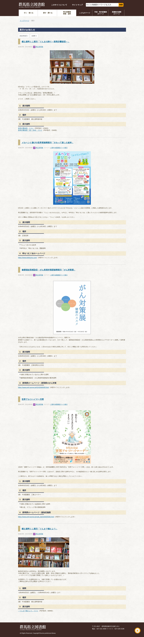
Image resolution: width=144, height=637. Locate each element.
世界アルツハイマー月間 (33, 399)
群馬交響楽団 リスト (26, 128)
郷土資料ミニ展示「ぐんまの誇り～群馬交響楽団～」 (46, 42)
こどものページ (84, 13)
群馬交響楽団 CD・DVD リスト (30, 130)
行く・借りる (28, 13)
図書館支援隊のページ (116, 13)
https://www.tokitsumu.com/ (27, 257)
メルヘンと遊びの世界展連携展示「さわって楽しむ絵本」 (48, 143)
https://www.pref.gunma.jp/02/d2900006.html (33, 387)
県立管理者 (38, 47)
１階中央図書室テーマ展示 (58, 148)
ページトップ (137, 630)
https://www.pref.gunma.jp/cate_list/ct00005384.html (36, 517)
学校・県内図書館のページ (100, 13)
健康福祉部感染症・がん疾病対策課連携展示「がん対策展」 (49, 270)
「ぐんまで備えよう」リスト (28, 611)
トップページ (24, 21)
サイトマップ (77, 5)
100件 (34, 36)
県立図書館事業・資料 (67, 13)
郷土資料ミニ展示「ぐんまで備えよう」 (40, 529)
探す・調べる (47, 13)
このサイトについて (59, 5)
